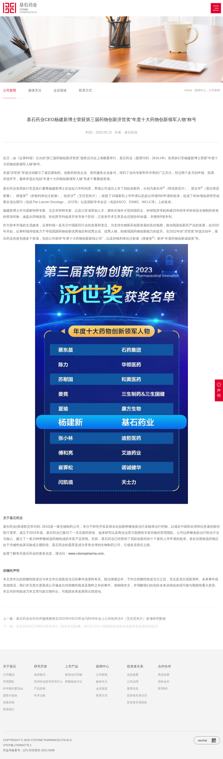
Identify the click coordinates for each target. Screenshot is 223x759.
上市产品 (71, 674)
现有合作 (163, 689)
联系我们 (8, 716)
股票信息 (132, 696)
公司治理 (132, 689)
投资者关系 (135, 674)
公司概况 (8, 682)
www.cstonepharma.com (86, 595)
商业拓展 (163, 682)
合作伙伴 (164, 674)
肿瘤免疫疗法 (73, 689)
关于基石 (9, 674)
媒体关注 (34, 90)
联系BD (163, 696)
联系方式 (85, 90)
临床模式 (39, 682)
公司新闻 (9, 90)
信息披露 (132, 682)
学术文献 (39, 702)
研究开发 (40, 674)
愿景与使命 (10, 702)
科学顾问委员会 (13, 696)
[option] (111, 49)
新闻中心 (200, 90)
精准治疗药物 (73, 682)
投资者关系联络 (137, 709)
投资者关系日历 (137, 702)
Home (188, 90)
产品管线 (39, 696)
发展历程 (8, 709)
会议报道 (60, 90)
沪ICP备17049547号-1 (17, 745)
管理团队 (8, 689)
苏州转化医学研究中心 (48, 689)
